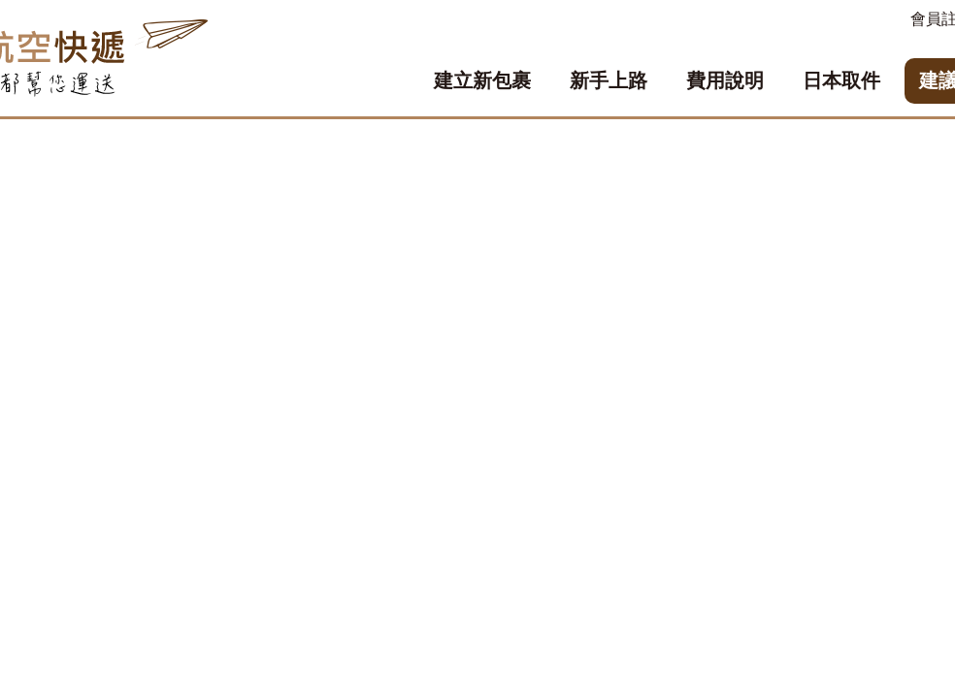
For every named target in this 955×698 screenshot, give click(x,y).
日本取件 (841, 80)
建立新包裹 (482, 80)
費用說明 (725, 80)
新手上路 (608, 80)
